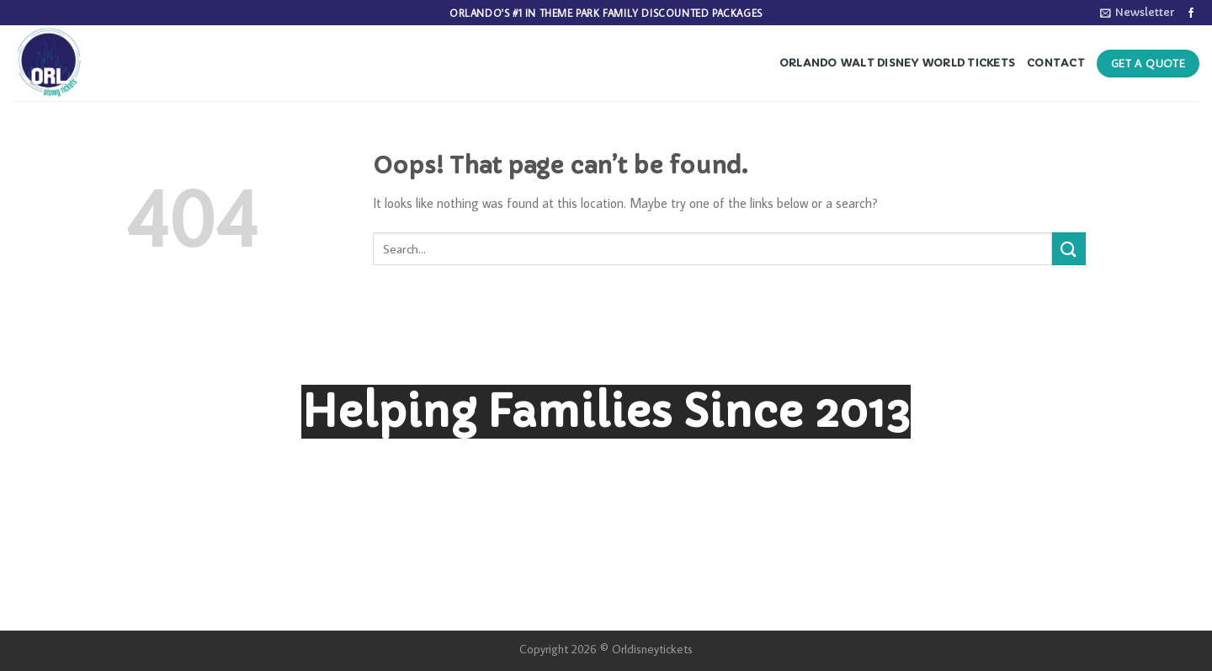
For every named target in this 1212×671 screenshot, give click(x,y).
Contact (1056, 63)
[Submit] (1069, 248)
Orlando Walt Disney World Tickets (897, 63)
